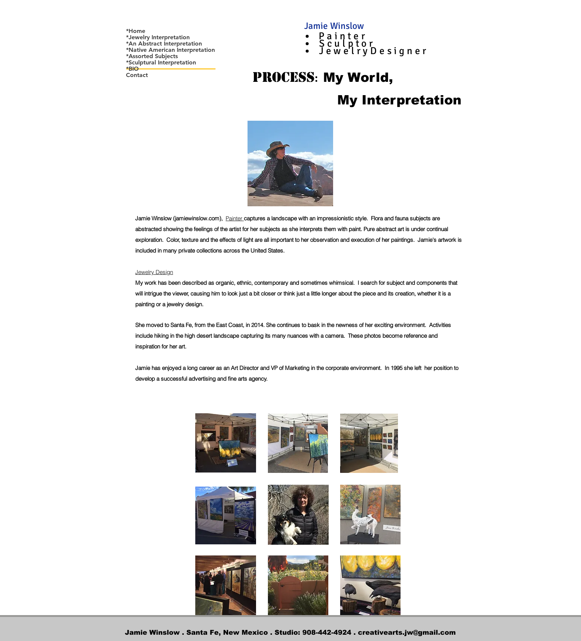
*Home (135, 31)
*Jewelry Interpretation (158, 37)
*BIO (132, 69)
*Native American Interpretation (170, 50)
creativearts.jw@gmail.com (407, 632)
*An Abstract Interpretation (164, 43)
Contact (137, 75)
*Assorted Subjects (152, 56)
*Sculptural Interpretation (161, 62)
